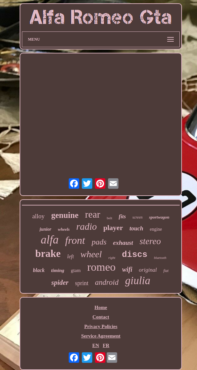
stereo (150, 241)
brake (48, 253)
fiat (166, 270)
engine (156, 229)
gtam (76, 270)
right (111, 258)
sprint (81, 283)
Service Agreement (100, 336)
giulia (137, 280)
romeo (101, 267)
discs (134, 255)
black (39, 270)
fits (122, 216)
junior (45, 229)
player (113, 228)
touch (136, 228)
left (70, 256)
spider (60, 282)
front (75, 240)
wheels (64, 229)
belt (109, 218)
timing (57, 270)
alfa (49, 239)
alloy (38, 216)
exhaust (123, 242)
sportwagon (159, 217)
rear (92, 214)
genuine (64, 215)
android (106, 282)
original (148, 270)
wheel (91, 254)
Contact (101, 317)
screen (138, 217)
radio (86, 226)
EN (95, 345)
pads (99, 242)
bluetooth (160, 258)
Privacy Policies (100, 326)
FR (106, 345)
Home (101, 307)
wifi (127, 269)
